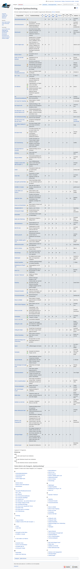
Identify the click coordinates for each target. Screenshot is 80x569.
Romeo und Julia (18, 310)
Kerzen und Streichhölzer (20, 205)
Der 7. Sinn (17, 75)
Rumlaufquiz (17, 316)
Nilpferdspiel (17, 257)
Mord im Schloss (18, 248)
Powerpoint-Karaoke (19, 291)
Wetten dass (17, 395)
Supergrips (17, 352)
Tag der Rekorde (18, 359)
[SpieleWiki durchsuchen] (71, 4)
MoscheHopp (18, 252)
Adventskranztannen (19, 24)
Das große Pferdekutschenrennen (23, 490)
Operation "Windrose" (19, 275)
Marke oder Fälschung (20, 219)
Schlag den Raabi (19, 329)
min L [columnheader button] (63, 15)
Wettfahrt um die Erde (19, 402)
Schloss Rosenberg (19, 335)
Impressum (16, 566)
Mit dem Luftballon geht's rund (55, 475)
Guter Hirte (17, 175)
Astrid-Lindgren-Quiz (19, 44)
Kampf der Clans (18, 198)
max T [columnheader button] (71, 15)
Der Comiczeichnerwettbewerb (23, 495)
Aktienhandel (17, 32)
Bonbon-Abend (18, 54)
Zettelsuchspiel (18, 445)
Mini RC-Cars (18, 228)
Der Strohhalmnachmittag (20, 116)
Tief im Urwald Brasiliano (20, 381)
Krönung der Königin (19, 211)
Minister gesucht (18, 234)
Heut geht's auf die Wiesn (20, 181)
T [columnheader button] (27, 15)
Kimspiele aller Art (19, 208)
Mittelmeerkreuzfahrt (19, 244)
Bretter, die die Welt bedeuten (22, 484)
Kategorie (17, 558)
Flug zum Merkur (18, 157)
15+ (60, 15)
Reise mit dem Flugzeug (20, 304)
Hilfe (76, 8)
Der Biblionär (17, 86)
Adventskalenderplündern (20, 19)
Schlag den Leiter (18, 323)
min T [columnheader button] (67, 15)
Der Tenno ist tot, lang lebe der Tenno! (24, 506)
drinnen (53, 12)
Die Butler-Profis (18, 132)
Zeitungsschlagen (18, 434)
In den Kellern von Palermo (22, 538)
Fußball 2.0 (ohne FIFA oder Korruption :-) (25, 521)
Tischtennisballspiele (19, 386)
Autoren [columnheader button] (76, 15)
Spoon (16, 346)
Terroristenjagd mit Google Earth (55, 533)
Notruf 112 (17, 270)
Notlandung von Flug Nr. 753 (54, 488)
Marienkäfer (17, 214)
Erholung (17, 153)
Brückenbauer (18, 65)
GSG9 (16, 169)
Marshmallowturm (18, 223)
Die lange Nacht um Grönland (22, 509)
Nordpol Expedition (19, 262)
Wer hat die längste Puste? (54, 542)
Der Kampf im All (18, 105)
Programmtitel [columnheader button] (19, 15)
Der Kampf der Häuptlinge (20, 101)
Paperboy (17, 282)
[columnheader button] (43, 15)
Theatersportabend (19, 372)
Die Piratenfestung (19, 142)
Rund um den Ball (19, 319)
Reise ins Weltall (18, 300)
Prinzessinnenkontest (19, 295)
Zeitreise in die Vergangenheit (55, 552)
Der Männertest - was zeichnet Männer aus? (26, 501)
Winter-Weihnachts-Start (20, 410)
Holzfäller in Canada (19, 187)
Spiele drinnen (23, 558)
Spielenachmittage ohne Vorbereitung (56, 523)
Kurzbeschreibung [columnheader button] (34, 15)
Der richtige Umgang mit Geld (22, 502)
